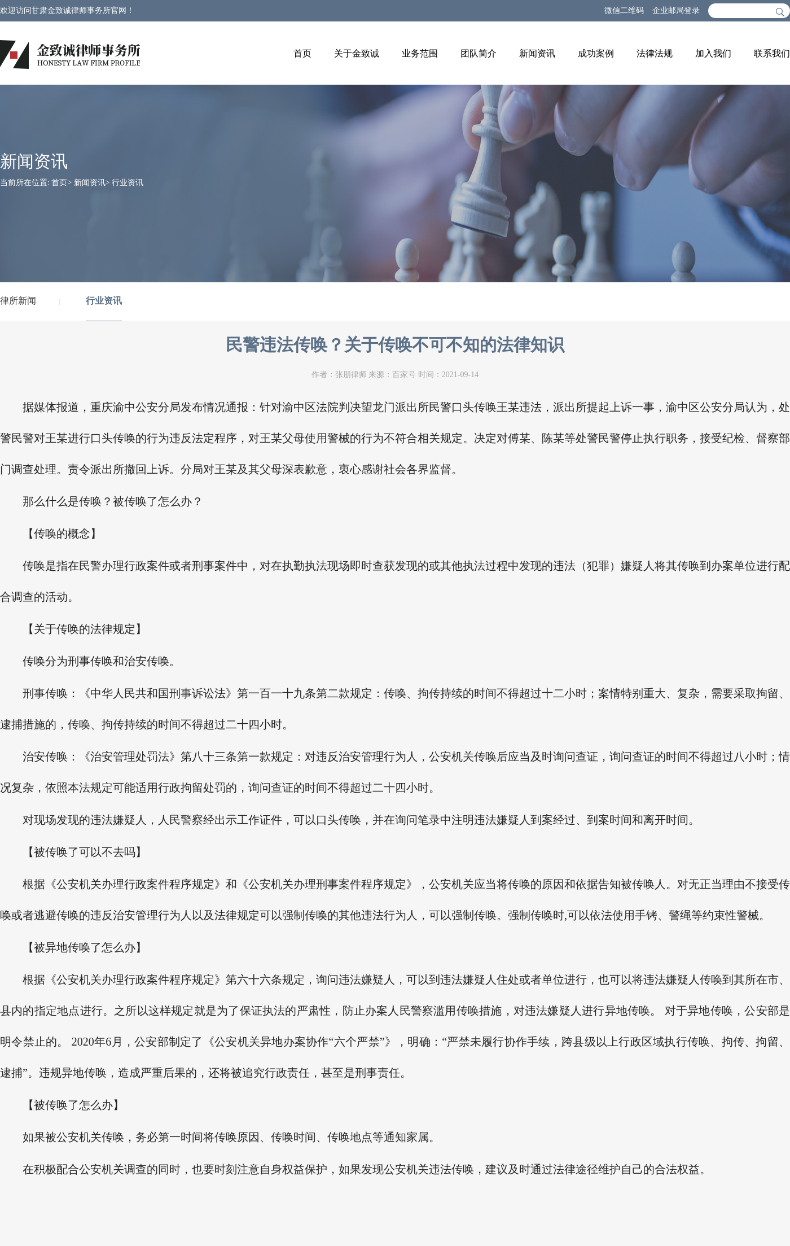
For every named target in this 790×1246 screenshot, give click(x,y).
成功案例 (596, 53)
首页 (302, 53)
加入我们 (713, 53)
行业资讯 (127, 182)
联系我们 (772, 53)
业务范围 (420, 53)
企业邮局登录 (676, 10)
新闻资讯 (537, 53)
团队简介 (478, 53)
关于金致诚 (356, 53)
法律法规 (655, 53)
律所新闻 (18, 300)
